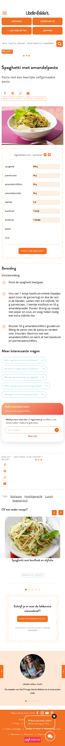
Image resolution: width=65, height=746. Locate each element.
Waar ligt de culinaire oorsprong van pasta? (24, 394)
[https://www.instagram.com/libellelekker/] (42, 713)
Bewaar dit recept (13, 98)
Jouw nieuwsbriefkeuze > (32, 619)
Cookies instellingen (13, 729)
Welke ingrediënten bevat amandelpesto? (24, 360)
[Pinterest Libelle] (52, 713)
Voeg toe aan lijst (32, 250)
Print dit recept (36, 98)
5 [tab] (39, 589)
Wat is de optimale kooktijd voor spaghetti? (24, 377)
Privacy (16, 723)
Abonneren (15, 734)
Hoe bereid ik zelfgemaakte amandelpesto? (24, 369)
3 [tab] (32, 589)
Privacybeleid (32, 630)
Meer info (32, 436)
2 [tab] (29, 589)
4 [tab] (36, 589)
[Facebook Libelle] (37, 713)
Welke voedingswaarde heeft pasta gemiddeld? (26, 386)
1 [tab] (26, 589)
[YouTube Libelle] (47, 713)
